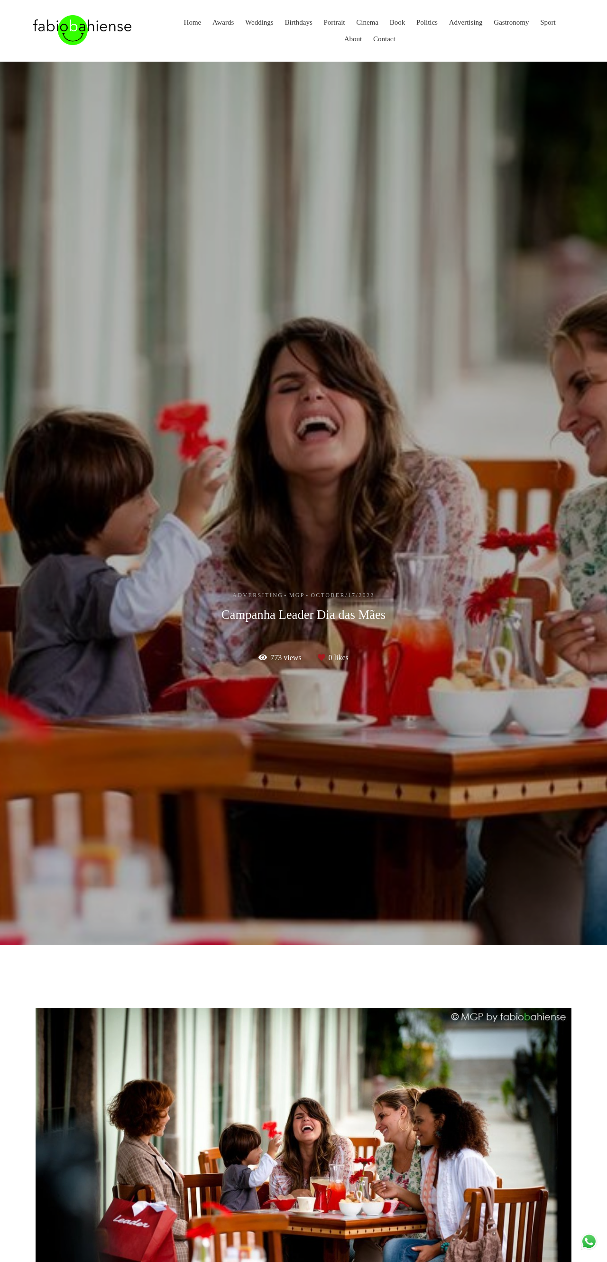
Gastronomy (511, 22)
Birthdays (298, 22)
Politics (427, 22)
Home (193, 22)
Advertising (466, 22)
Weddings (259, 22)
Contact (384, 39)
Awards (223, 22)
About (353, 39)
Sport (548, 22)
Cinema (367, 22)
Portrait (334, 22)
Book (397, 22)
